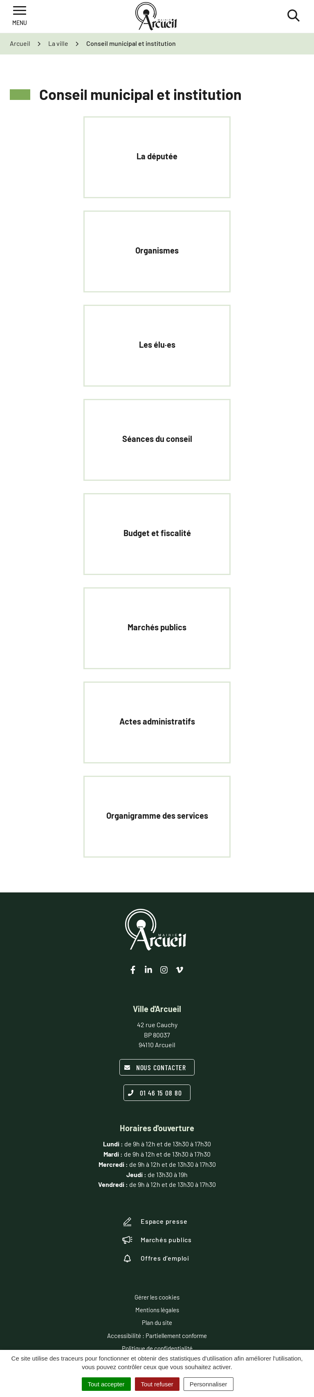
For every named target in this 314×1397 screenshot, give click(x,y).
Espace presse (154, 1221)
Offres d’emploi (155, 1258)
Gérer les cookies (157, 1297)
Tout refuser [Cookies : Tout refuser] (157, 1384)
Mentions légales (157, 1309)
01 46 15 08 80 (155, 1092)
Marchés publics (157, 1240)
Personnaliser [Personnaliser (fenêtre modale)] (208, 1384)
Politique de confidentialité (157, 1348)
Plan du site (157, 1322)
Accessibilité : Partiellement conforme (157, 1335)
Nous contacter (155, 1067)
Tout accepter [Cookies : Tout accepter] (106, 1384)
